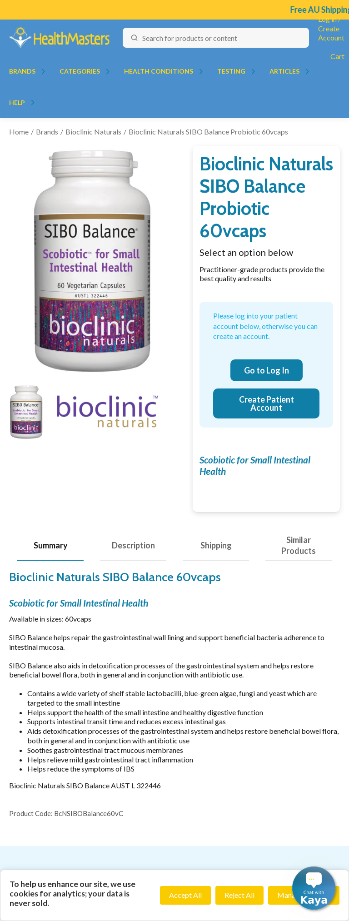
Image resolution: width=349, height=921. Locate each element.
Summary (51, 545)
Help (17, 102)
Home (19, 131)
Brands (22, 71)
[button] (313, 888)
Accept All (185, 895)
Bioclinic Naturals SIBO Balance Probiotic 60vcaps (208, 131)
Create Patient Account (266, 403)
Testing (231, 71)
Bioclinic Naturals (93, 131)
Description (133, 545)
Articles (284, 71)
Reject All (239, 895)
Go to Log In (266, 370)
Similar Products (298, 545)
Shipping (216, 545)
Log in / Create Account (331, 28)
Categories (80, 71)
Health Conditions (158, 71)
